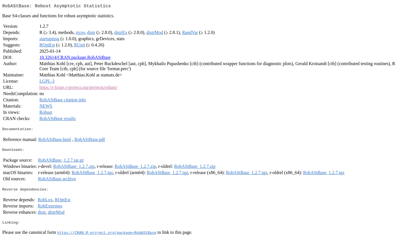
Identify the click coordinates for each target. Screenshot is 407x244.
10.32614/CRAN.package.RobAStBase (75, 58)
